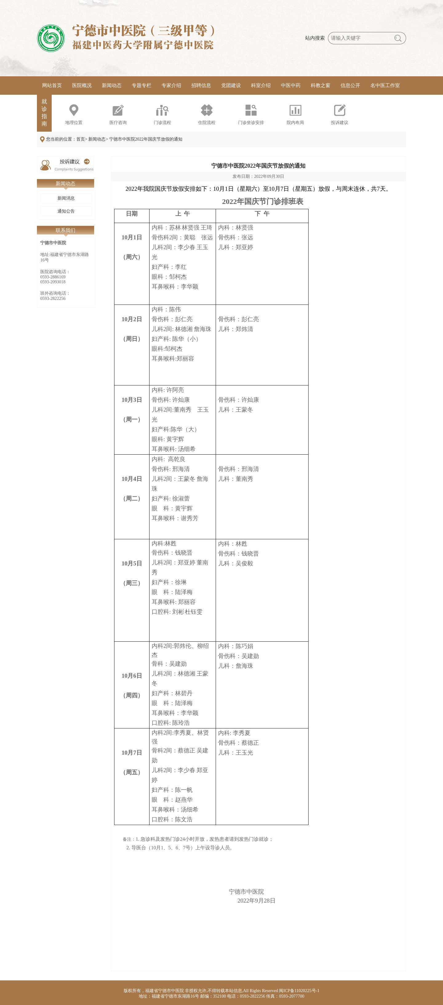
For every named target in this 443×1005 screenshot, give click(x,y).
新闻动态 (112, 85)
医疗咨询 (118, 122)
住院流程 (206, 122)
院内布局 (295, 122)
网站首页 (52, 85)
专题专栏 (141, 85)
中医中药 (291, 85)
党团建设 (231, 85)
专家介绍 (171, 85)
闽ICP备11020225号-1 (299, 990)
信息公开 (350, 85)
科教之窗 (320, 85)
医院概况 (82, 85)
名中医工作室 (385, 85)
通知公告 (66, 211)
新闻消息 (66, 198)
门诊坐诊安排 (251, 122)
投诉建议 (339, 122)
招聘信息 (201, 85)
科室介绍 (261, 85)
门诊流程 (162, 122)
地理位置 (73, 122)
